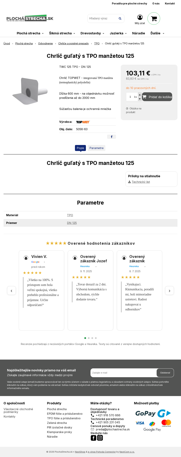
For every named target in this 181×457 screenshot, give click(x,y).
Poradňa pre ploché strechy (129, 3)
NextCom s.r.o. (127, 451)
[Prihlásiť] (140, 19)
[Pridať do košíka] (157, 96)
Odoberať (165, 372)
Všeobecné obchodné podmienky (18, 410)
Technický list (141, 182)
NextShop (80, 451)
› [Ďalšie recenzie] (169, 290)
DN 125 (72, 223)
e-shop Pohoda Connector (102, 451)
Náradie (52, 436)
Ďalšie (157, 33)
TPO (70, 215)
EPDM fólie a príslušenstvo (65, 413)
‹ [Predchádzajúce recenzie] (11, 290)
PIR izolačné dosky (59, 427)
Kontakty (9, 416)
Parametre (96, 148)
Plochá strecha (57, 409)
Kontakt (170, 3)
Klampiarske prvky (59, 432)
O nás (156, 3)
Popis (80, 148)
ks (135, 96)
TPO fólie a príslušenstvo (64, 418)
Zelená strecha (57, 423)
